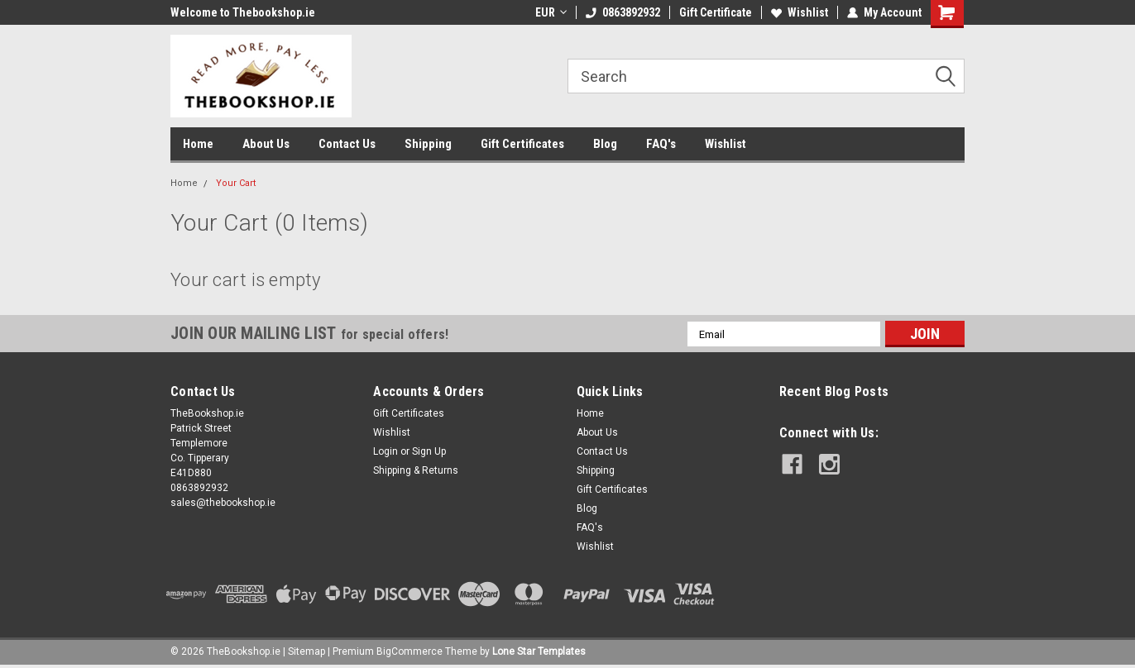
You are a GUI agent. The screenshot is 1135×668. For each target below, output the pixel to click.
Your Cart (236, 183)
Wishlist (799, 12)
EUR (551, 12)
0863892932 (623, 12)
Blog (605, 143)
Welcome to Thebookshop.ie (242, 12)
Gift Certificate (715, 12)
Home (198, 143)
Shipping (428, 143)
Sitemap (306, 651)
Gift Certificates (522, 143)
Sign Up (429, 451)
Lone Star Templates (539, 651)
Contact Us (347, 143)
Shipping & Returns (415, 470)
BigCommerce (409, 651)
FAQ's (661, 143)
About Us (266, 143)
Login (385, 451)
